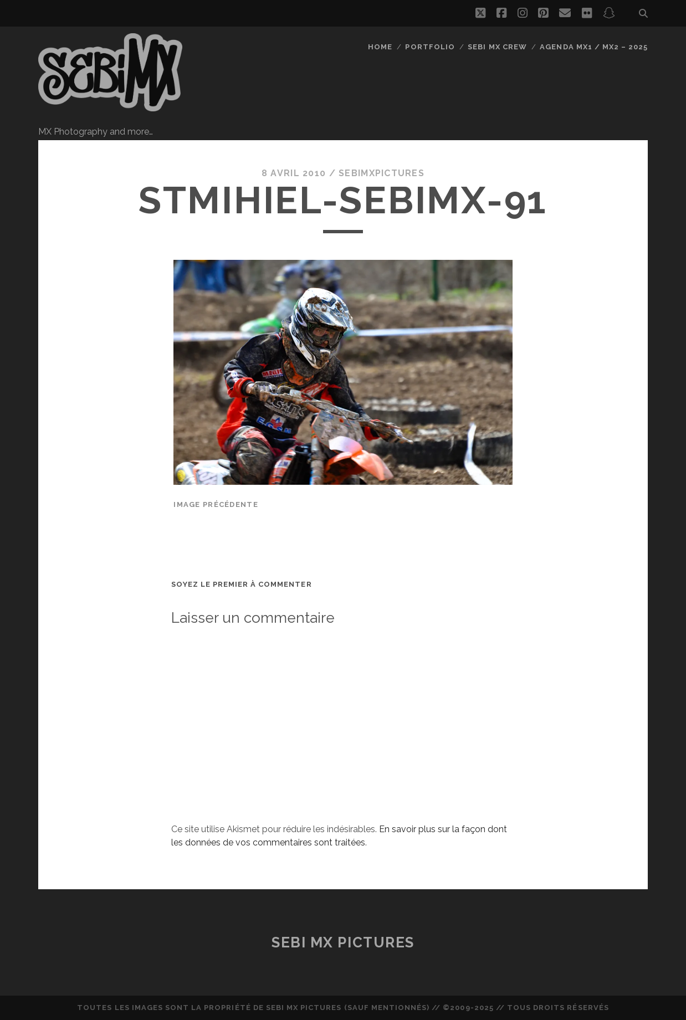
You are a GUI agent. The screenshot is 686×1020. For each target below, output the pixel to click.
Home (380, 47)
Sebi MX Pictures (343, 942)
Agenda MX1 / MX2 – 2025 (594, 47)
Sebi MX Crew (497, 47)
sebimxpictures (381, 173)
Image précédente (215, 504)
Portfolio (429, 47)
